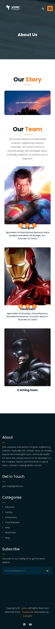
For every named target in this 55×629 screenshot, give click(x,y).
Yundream (28, 611)
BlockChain (10, 532)
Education (10, 507)
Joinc (24, 608)
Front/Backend (12, 522)
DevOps (9, 512)
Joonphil (27, 615)
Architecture (11, 517)
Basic (7, 527)
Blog (7, 537)
